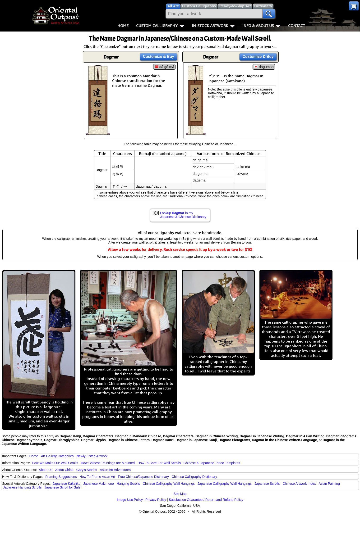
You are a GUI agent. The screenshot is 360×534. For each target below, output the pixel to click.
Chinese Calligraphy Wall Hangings (169, 483)
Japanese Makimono (98, 483)
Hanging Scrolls (128, 483)
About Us (45, 470)
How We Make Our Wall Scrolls (55, 463)
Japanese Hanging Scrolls (22, 487)
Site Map (179, 494)
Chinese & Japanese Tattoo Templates (212, 463)
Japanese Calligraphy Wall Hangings (225, 483)
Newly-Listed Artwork (91, 456)
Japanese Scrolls (267, 483)
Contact (296, 25)
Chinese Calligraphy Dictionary (194, 477)
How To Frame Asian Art (97, 477)
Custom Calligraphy (160, 25)
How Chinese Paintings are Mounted (108, 463)
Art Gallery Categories (57, 456)
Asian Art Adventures (115, 470)
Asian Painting (329, 483)
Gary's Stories (86, 470)
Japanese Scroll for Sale (63, 487)
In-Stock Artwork (213, 25)
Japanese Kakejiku (67, 483)
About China (64, 470)
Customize (158, 56)
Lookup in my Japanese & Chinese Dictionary (183, 215)
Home (123, 25)
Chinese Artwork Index (299, 483)
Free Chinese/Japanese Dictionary (143, 477)
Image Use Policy (130, 500)
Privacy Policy (155, 500)
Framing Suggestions (61, 477)
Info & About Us (261, 25)
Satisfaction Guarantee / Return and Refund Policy (206, 500)
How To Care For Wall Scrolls (159, 463)
